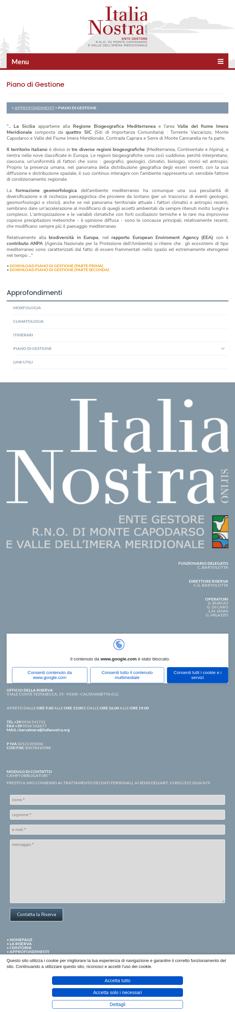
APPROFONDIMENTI (34, 107)
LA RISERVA (21, 943)
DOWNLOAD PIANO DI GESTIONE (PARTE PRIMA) (56, 265)
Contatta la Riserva (36, 914)
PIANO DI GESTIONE (32, 348)
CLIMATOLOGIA (28, 321)
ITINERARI (23, 334)
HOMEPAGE (21, 939)
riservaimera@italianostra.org (43, 729)
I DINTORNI (20, 947)
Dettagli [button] (117, 1004)
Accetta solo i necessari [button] (117, 992)
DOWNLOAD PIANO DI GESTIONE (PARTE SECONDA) (59, 269)
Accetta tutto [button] (118, 980)
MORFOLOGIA (27, 307)
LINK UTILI (23, 362)
